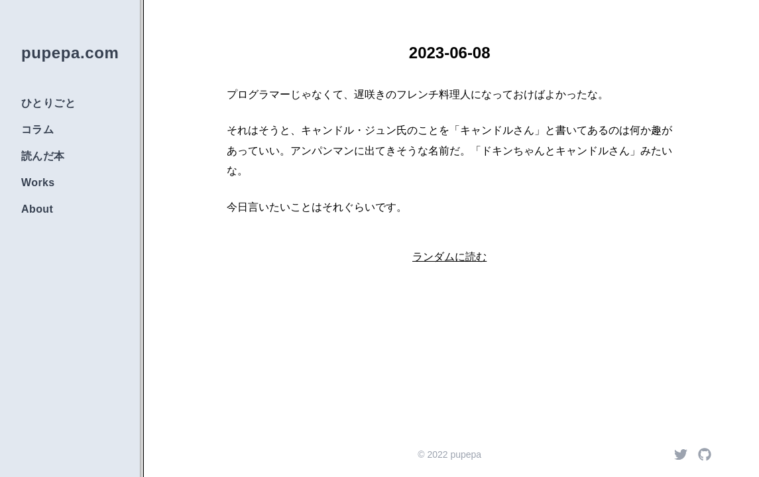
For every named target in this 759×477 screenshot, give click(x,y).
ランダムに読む (449, 256)
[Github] (704, 454)
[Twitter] (680, 454)
